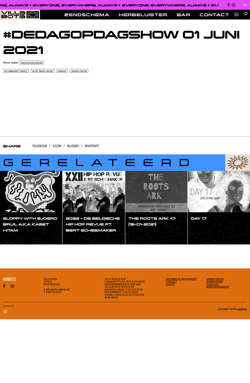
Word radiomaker (217, 286)
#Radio (62, 71)
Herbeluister (143, 15)
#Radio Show (79, 71)
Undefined (242, 309)
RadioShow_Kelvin (31, 63)
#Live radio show (42, 71)
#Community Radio (15, 71)
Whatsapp (92, 145)
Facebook (39, 145)
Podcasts (212, 284)
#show (12, 238)
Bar (183, 15)
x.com (57, 145)
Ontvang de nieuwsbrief (181, 279)
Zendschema (86, 15)
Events (170, 284)
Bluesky (73, 145)
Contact (214, 15)
